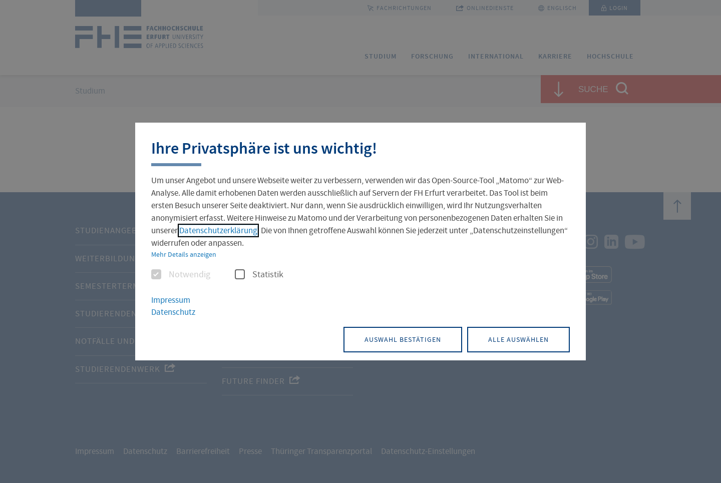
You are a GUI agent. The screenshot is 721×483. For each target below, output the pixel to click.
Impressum (170, 300)
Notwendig (180, 274)
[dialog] (360, 241)
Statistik (259, 274)
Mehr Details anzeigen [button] (183, 254)
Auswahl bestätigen (403, 339)
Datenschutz (173, 312)
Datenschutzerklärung (218, 230)
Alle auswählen (518, 339)
